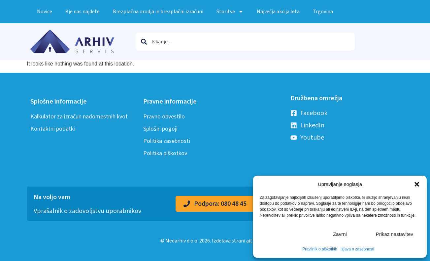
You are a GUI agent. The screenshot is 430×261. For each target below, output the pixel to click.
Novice (44, 11)
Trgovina (323, 11)
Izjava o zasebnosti (357, 249)
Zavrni (340, 234)
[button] (416, 184)
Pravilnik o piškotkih (319, 249)
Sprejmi (285, 234)
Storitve (230, 12)
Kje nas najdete (82, 11)
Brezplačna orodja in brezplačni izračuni (158, 11)
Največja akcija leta (278, 11)
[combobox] (245, 42)
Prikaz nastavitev (394, 234)
